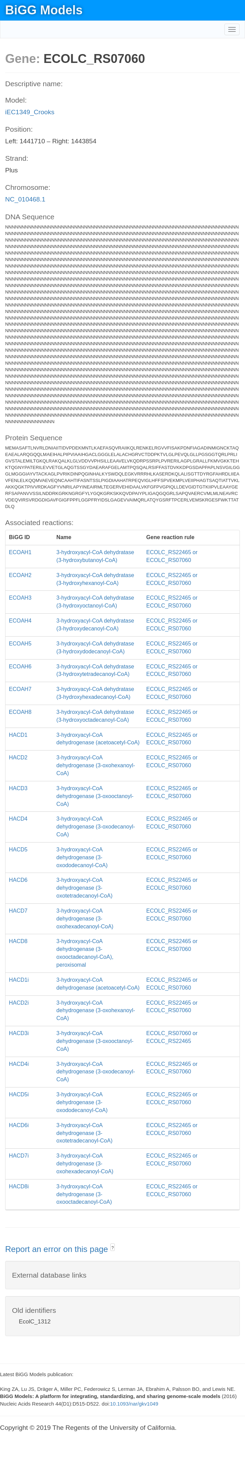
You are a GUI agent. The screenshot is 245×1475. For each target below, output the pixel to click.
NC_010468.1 (25, 199)
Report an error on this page (57, 1249)
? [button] (112, 1247)
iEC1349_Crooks (29, 112)
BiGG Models (44, 10)
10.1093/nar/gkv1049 (134, 1404)
